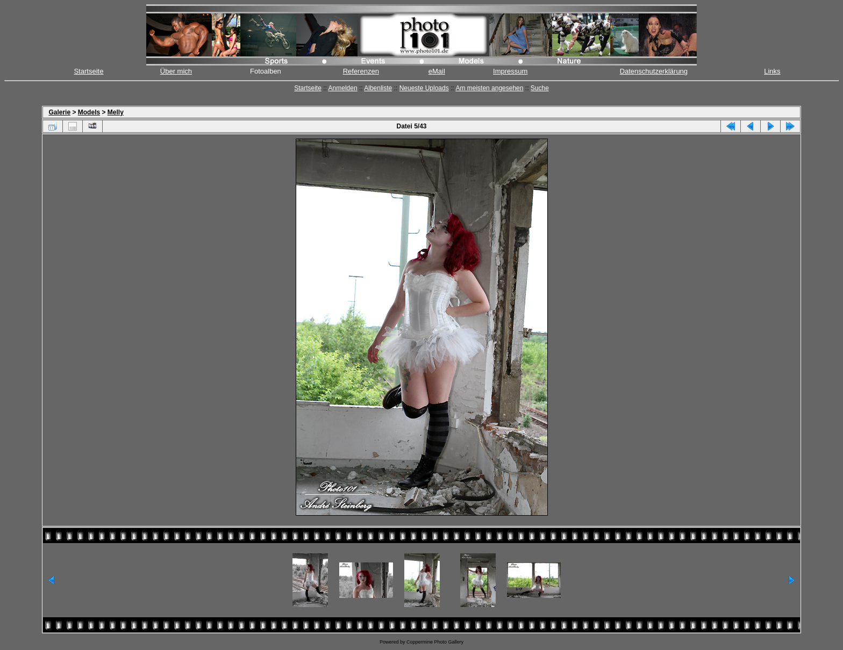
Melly (116, 112)
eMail (436, 71)
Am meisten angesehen (489, 88)
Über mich (176, 71)
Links (772, 71)
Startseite (88, 71)
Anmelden (343, 88)
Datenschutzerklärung (654, 71)
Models (89, 112)
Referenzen (361, 71)
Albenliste (378, 88)
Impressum (510, 71)
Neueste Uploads (424, 88)
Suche (540, 88)
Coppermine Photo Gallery (434, 642)
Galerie (59, 112)
